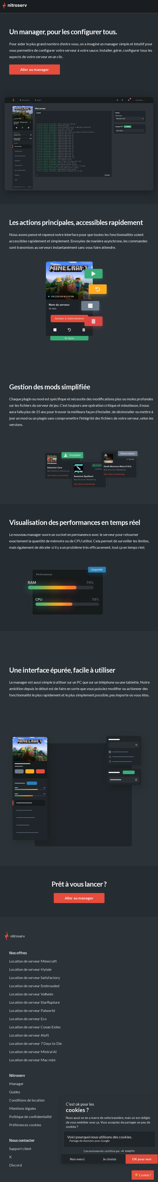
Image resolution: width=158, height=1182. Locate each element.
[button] (151, 6)
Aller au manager (34, 69)
